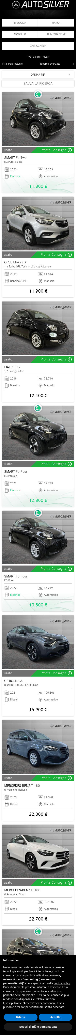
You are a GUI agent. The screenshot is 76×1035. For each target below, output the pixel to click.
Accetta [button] (55, 1017)
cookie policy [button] (62, 983)
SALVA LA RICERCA (38, 83)
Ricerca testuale (13, 63)
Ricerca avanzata (50, 63)
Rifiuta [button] (20, 1017)
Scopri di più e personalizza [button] (38, 1026)
